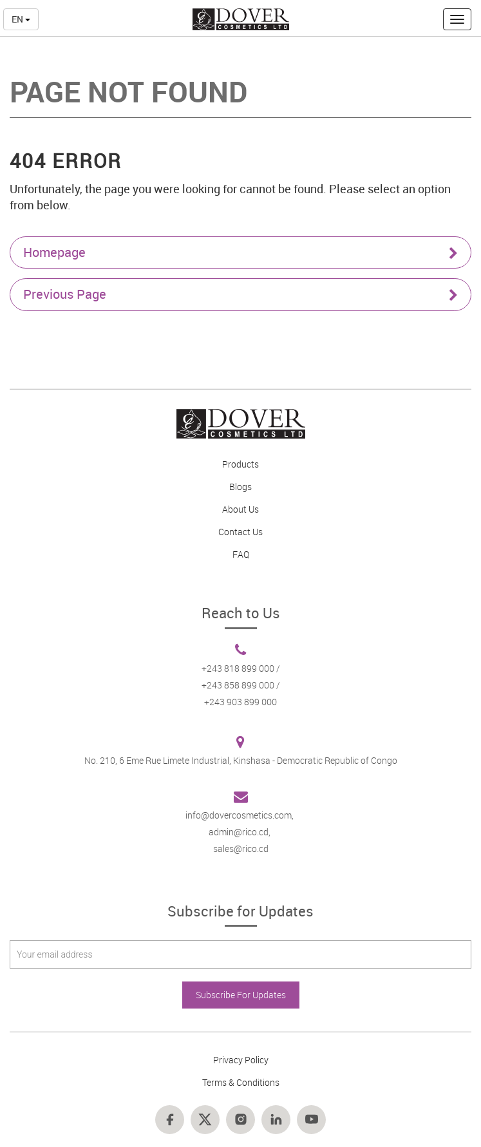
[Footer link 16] (240, 1119)
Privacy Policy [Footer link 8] (241, 1060)
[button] (457, 19)
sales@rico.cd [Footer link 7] (241, 848)
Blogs (240, 486)
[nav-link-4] (241, 18)
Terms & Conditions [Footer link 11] (240, 1082)
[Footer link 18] (311, 1119)
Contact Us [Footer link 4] (240, 532)
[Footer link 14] (169, 1119)
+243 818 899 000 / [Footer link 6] (241, 668)
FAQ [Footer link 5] (240, 554)
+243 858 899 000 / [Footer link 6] (241, 685)
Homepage (240, 252)
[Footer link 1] (240, 424)
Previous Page (240, 294)
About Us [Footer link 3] (240, 509)
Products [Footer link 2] (240, 464)
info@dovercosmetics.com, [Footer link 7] (240, 815)
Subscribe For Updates (241, 995)
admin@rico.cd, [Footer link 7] (240, 832)
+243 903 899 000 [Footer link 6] (240, 702)
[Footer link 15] (205, 1119)
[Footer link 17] (275, 1119)
